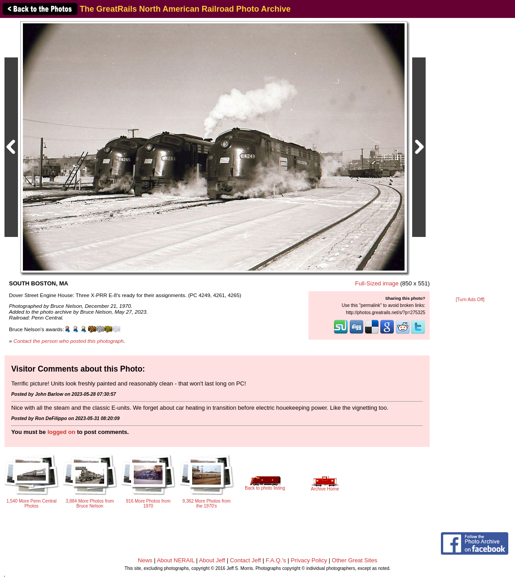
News (145, 560)
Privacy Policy (309, 560)
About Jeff (212, 560)
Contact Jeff (245, 560)
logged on (61, 432)
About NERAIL (175, 560)
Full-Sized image (377, 283)
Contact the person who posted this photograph (68, 341)
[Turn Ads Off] (470, 299)
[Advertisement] (470, 158)
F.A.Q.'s (276, 560)
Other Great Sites (354, 560)
